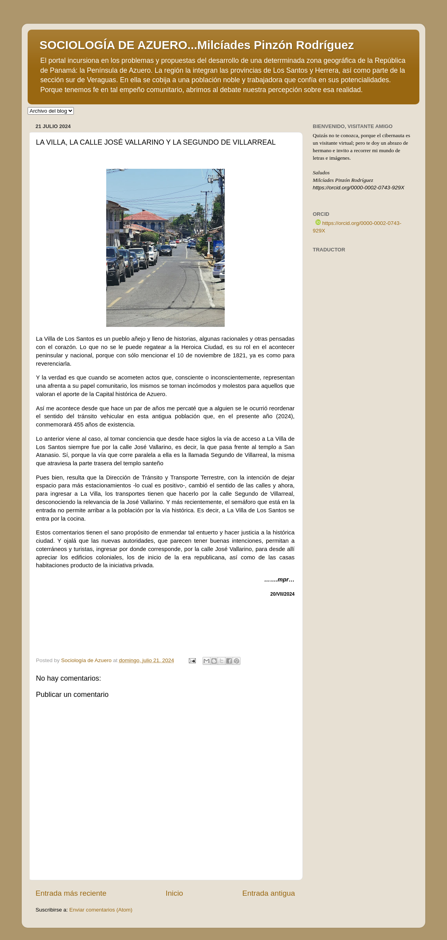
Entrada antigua (268, 893)
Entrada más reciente (71, 893)
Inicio (174, 893)
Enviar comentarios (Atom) (101, 910)
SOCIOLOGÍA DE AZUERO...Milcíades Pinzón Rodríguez (196, 44)
